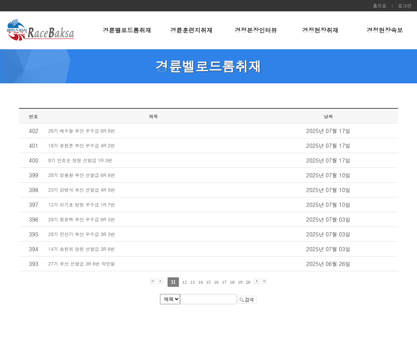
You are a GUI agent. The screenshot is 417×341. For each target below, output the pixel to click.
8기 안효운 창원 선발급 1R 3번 (80, 160)
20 (248, 282)
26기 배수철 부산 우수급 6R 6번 (81, 130)
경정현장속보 (385, 30)
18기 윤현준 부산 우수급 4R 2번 (81, 145)
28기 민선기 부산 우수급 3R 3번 (81, 234)
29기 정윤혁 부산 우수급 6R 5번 (81, 219)
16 (216, 282)
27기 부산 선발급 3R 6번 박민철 (81, 263)
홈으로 (379, 5)
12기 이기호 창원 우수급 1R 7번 (81, 204)
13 (192, 282)
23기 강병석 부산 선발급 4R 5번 (81, 189)
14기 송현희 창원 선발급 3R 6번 (81, 249)
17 (224, 282)
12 (184, 282)
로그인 (405, 5)
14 (200, 282)
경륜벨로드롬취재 (127, 30)
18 (232, 282)
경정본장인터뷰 (256, 30)
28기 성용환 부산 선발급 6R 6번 (81, 175)
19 (240, 282)
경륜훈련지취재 (191, 30)
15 (208, 282)
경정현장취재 (320, 30)
